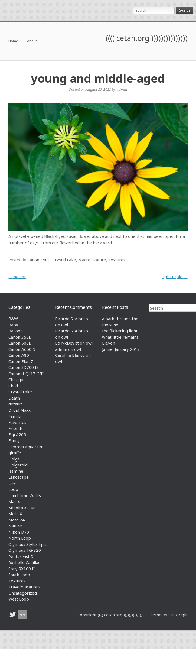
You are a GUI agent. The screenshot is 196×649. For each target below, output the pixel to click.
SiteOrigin (178, 614)
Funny (14, 440)
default (15, 404)
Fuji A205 (17, 434)
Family (14, 416)
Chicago (15, 379)
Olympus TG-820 (24, 550)
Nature (99, 259)
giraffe (14, 452)
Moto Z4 (16, 520)
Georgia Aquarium (25, 446)
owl (64, 324)
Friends (15, 428)
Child (13, 385)
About (32, 41)
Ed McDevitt (67, 343)
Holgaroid (18, 465)
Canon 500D (20, 343)
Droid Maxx (19, 410)
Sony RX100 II (21, 568)
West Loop (18, 599)
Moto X (15, 513)
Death (14, 398)
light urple (175, 276)
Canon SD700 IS (23, 367)
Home (13, 41)
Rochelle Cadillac (24, 562)
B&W (13, 318)
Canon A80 (18, 355)
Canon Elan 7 (20, 361)
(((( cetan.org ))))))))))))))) (147, 38)
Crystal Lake (64, 259)
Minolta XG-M (21, 507)
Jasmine (15, 471)
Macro (84, 259)
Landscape (18, 477)
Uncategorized (22, 593)
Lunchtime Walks (24, 495)
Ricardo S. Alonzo (71, 318)
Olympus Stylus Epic (27, 544)
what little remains (120, 337)
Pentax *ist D (21, 556)
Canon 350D (38, 259)
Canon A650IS (21, 349)
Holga (14, 459)
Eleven (108, 343)
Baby (13, 324)
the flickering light (120, 330)
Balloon (15, 330)
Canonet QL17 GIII (26, 373)
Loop (13, 489)
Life (12, 483)
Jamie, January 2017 (121, 349)
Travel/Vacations (24, 586)
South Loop (19, 574)
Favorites (17, 422)
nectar (17, 276)
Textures (116, 259)
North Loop (19, 538)
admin (121, 89)
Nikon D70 (18, 532)
